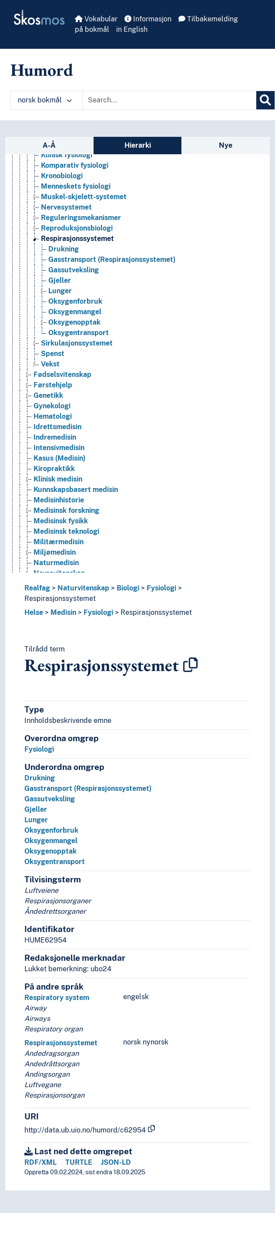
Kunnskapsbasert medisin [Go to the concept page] (76, 489)
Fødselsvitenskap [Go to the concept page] (62, 374)
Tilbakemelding (208, 19)
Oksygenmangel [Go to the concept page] (74, 312)
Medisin (63, 612)
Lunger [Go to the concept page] (60, 291)
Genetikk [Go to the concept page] (48, 395)
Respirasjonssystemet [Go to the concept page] (77, 238)
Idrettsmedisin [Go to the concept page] (57, 427)
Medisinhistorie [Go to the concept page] (59, 500)
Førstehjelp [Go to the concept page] (53, 385)
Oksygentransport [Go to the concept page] (78, 333)
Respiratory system (56, 997)
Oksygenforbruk (51, 830)
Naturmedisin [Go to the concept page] (56, 563)
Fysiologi (161, 588)
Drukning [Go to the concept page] (63, 249)
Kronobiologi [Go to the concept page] (62, 176)
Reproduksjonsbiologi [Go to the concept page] (77, 228)
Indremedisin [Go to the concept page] (55, 437)
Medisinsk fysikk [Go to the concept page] (61, 521)
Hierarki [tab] (137, 145)
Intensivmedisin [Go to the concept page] (59, 448)
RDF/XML (40, 1162)
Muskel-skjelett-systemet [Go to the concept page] (84, 197)
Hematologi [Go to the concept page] (53, 416)
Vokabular (96, 19)
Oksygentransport (54, 862)
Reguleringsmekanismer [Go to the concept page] (81, 218)
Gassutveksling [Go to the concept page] (73, 270)
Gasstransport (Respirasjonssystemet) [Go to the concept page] (111, 259)
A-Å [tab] (49, 145)
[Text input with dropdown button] (169, 100)
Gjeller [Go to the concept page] (59, 280)
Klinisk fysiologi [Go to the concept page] (66, 155)
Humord (41, 69)
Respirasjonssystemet (60, 598)
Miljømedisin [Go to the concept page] (55, 552)
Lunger (36, 820)
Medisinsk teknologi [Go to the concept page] (66, 531)
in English (132, 29)
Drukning (39, 778)
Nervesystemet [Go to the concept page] (66, 207)
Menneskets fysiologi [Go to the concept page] (76, 186)
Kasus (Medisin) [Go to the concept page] (59, 458)
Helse (33, 612)
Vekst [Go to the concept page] (50, 364)
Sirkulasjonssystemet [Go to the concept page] (77, 343)
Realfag (37, 588)
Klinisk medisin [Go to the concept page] (58, 479)
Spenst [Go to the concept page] (52, 353)
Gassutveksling (49, 799)
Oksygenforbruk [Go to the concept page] (75, 301)
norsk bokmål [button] (45, 100)
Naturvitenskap (83, 588)
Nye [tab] (225, 145)
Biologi (128, 588)
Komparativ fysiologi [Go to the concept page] (74, 165)
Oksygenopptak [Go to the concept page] (74, 322)
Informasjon (147, 19)
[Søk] (265, 100)
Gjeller (35, 809)
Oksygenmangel (50, 841)
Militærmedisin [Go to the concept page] (59, 542)
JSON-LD (116, 1162)
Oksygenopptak (50, 851)
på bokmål (92, 29)
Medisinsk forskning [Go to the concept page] (66, 510)
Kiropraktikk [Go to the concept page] (54, 468)
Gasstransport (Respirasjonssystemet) (87, 788)
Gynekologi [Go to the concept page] (52, 406)
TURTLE (78, 1162)
